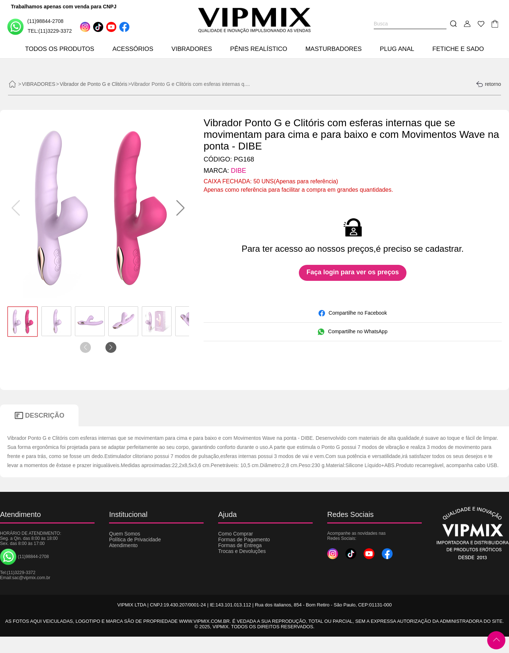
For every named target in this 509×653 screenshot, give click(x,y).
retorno (488, 84)
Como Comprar (235, 534)
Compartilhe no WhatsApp (352, 332)
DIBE (238, 170)
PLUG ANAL (397, 48)
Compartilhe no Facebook (352, 313)
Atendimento (123, 545)
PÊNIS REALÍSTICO (258, 48)
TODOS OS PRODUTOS (59, 48)
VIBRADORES (192, 48)
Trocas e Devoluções (242, 551)
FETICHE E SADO (458, 48)
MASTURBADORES (333, 48)
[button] (180, 208)
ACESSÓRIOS (132, 48)
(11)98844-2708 (35, 26)
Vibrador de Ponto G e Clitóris (93, 84)
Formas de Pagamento (244, 539)
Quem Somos (124, 534)
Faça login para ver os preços (352, 272)
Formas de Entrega (240, 545)
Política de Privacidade (135, 539)
